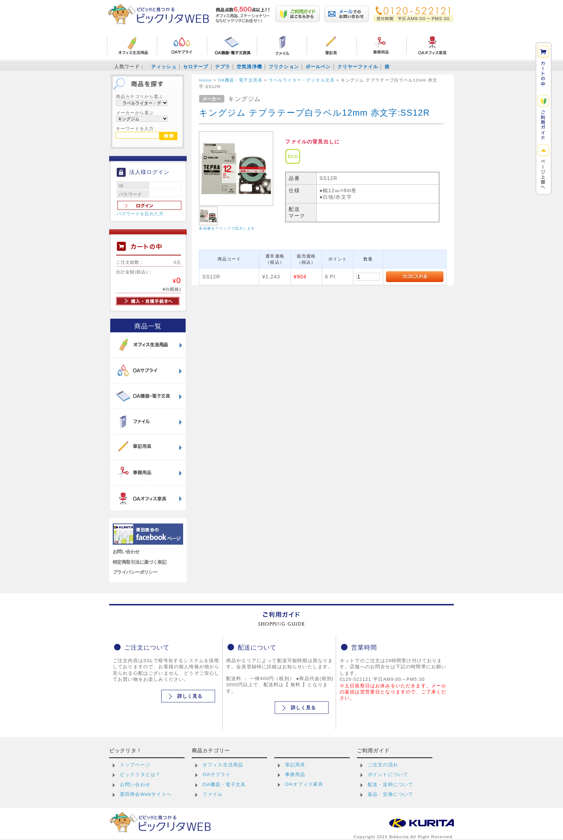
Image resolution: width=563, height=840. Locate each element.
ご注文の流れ (383, 764)
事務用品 (295, 774)
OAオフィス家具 (304, 784)
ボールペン (318, 66)
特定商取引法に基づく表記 (139, 562)
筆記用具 (295, 764)
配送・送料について (390, 784)
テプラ (222, 66)
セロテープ (196, 66)
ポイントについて (388, 774)
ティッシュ (164, 66)
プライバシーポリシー (135, 572)
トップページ (135, 764)
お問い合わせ (126, 551)
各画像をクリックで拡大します (227, 228)
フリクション (284, 66)
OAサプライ (217, 774)
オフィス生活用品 (223, 764)
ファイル (213, 794)
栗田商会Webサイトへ (146, 794)
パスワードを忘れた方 (140, 213)
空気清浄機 (249, 66)
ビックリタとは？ (140, 774)
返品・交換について (390, 794)
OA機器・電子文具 (224, 784)
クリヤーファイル (358, 66)
